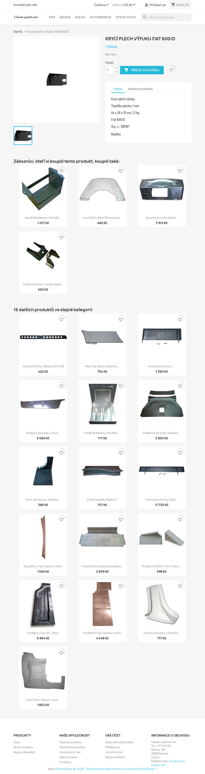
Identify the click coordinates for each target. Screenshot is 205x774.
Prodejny (65, 762)
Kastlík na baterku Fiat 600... (43, 217)
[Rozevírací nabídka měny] (129, 5)
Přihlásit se (112, 747)
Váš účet (112, 735)
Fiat (52, 17)
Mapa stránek (68, 757)
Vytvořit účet (114, 752)
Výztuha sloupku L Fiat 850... (161, 633)
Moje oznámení (115, 757)
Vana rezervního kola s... (162, 217)
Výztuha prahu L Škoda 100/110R (43, 366)
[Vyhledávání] (166, 17)
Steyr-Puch (126, 17)
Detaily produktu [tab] (140, 89)
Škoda (65, 17)
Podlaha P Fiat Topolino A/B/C (102, 633)
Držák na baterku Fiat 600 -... (102, 433)
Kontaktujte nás (25, 5)
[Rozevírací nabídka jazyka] (102, 5)
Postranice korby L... (161, 366)
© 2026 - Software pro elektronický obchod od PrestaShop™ (115, 769)
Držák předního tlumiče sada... (43, 284)
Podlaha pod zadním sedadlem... (102, 566)
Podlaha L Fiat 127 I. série (43, 633)
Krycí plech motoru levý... (43, 700)
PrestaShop (64, 769)
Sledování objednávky (119, 742)
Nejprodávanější (24, 752)
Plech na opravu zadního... (43, 499)
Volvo (80, 17)
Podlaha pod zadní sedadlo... (162, 433)
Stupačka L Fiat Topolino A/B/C (43, 566)
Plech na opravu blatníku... (102, 366)
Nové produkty (23, 747)
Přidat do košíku (142, 70)
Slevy (17, 742)
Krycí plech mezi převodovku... (102, 217)
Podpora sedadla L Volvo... (43, 433)
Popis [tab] (118, 89)
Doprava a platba (70, 742)
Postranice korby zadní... (161, 499)
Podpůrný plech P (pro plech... (161, 566)
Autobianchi (100, 17)
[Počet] (110, 70)
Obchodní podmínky (72, 747)
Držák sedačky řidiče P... (102, 499)
